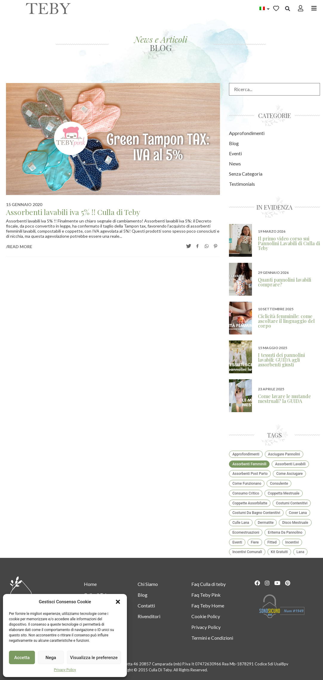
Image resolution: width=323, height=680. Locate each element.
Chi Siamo (148, 584)
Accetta (22, 657)
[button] (118, 602)
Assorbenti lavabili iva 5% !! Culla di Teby (73, 212)
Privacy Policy (65, 670)
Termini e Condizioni (212, 638)
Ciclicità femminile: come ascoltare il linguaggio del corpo (286, 321)
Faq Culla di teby (208, 584)
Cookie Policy (205, 616)
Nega (50, 657)
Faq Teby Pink (206, 595)
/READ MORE (19, 246)
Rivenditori (149, 616)
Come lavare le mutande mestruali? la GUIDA (284, 398)
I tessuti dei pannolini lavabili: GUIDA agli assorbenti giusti (281, 360)
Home (90, 584)
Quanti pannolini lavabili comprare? (284, 282)
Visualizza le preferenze (94, 657)
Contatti (146, 605)
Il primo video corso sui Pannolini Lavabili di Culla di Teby (289, 243)
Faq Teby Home (207, 605)
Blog (142, 595)
